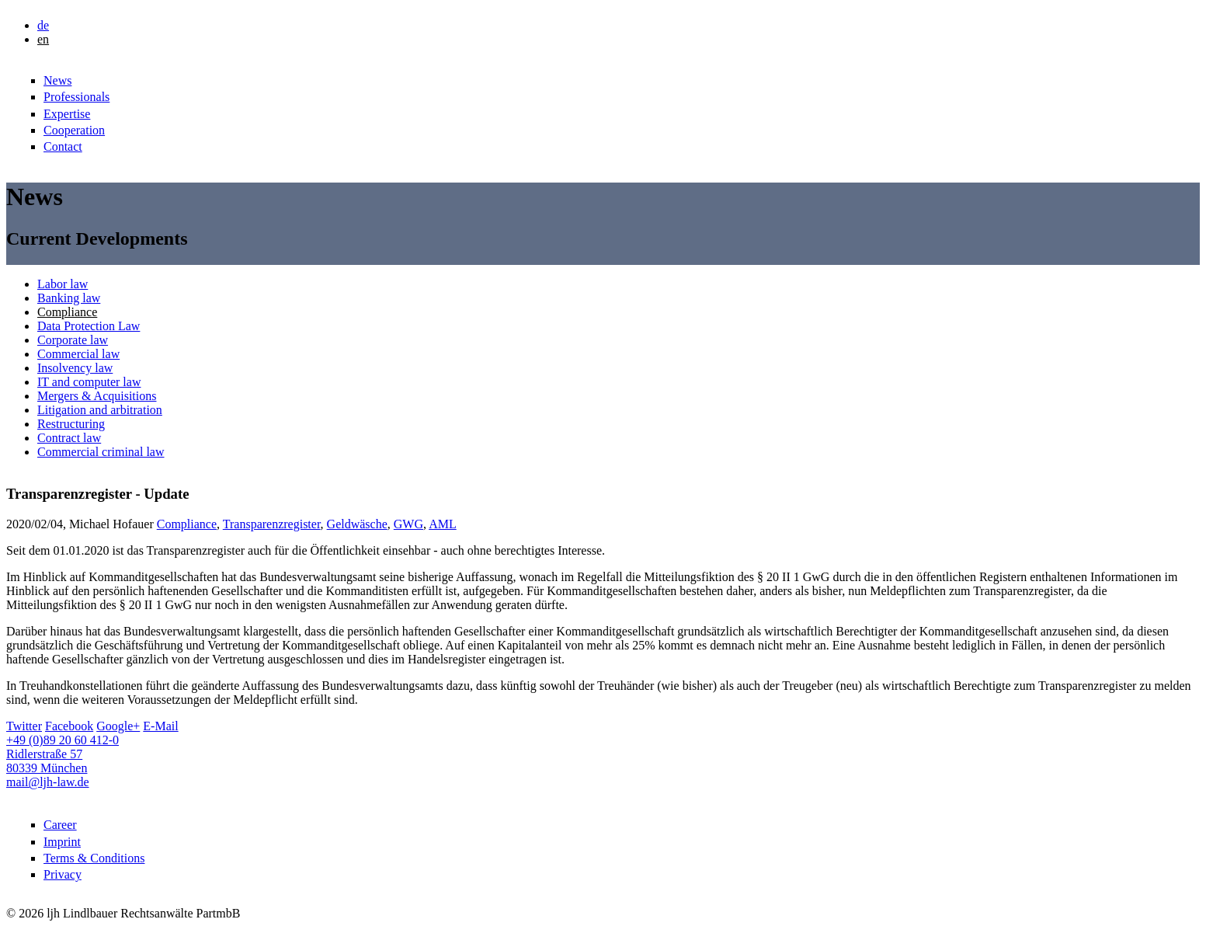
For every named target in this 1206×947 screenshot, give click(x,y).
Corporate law (72, 339)
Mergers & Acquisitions (96, 395)
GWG (408, 524)
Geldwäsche (357, 524)
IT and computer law (89, 381)
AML (443, 524)
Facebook (69, 726)
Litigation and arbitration (99, 409)
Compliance (67, 312)
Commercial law (78, 353)
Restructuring (71, 423)
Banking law (68, 298)
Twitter (24, 726)
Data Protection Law (88, 325)
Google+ (118, 726)
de (43, 25)
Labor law (62, 284)
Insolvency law (75, 367)
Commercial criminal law (101, 451)
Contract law (69, 437)
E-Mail (160, 726)
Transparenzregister (272, 524)
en (43, 39)
